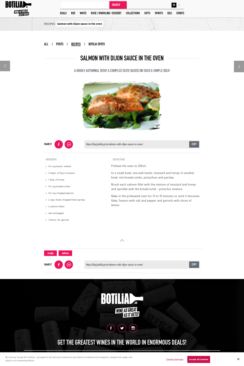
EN (174, 5)
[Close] (238, 359)
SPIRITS (159, 13)
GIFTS (147, 13)
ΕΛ (179, 5)
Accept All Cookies (198, 360)
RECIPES (76, 44)
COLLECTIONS (133, 13)
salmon (65, 253)
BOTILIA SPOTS (97, 44)
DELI (169, 13)
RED (73, 13)
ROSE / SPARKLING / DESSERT (106, 13)
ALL (46, 44)
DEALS (63, 13)
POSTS (59, 44)
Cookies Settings (174, 360)
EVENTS (180, 13)
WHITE (83, 13)
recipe (50, 253)
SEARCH (116, 5)
